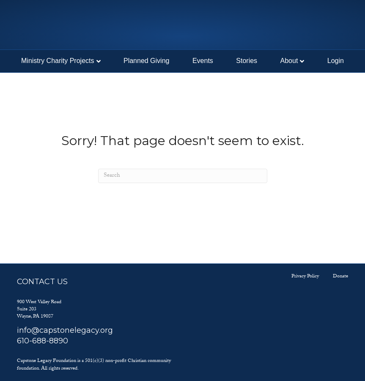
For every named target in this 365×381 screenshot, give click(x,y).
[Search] (182, 176)
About (289, 60)
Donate (340, 276)
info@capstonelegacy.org (65, 330)
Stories (246, 60)
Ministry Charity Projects (57, 60)
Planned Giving (146, 60)
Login (335, 60)
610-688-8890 (42, 340)
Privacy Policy (305, 276)
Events (202, 60)
